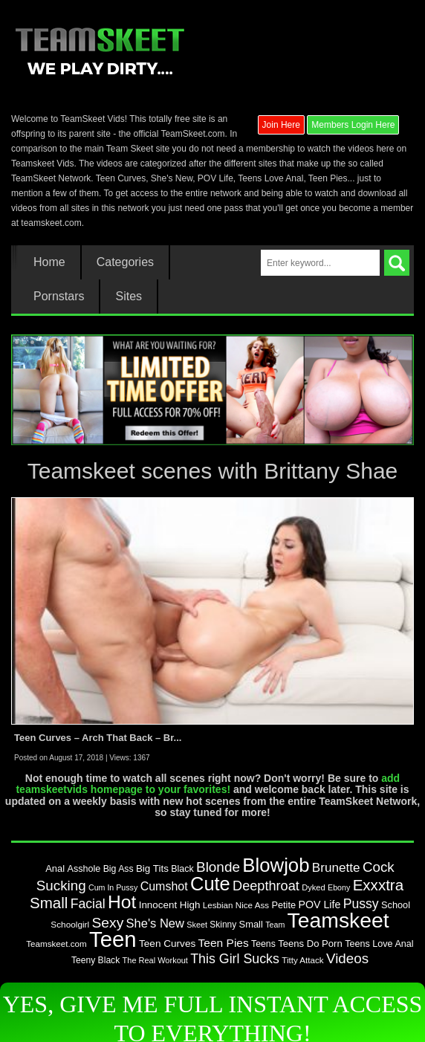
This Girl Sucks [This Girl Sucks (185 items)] (234, 958)
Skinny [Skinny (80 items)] (223, 924)
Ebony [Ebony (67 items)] (339, 887)
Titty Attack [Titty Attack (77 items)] (302, 960)
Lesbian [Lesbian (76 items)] (218, 905)
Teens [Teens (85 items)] (263, 944)
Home (49, 262)
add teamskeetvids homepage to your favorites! (208, 783)
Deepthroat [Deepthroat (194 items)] (266, 885)
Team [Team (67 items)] (275, 924)
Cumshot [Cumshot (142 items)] (164, 886)
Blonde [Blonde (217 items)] (218, 867)
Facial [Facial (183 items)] (88, 903)
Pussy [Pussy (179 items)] (361, 903)
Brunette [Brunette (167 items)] (336, 867)
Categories (125, 262)
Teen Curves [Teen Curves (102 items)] (167, 943)
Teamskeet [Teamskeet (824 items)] (338, 920)
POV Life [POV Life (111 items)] (319, 904)
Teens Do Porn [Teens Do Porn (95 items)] (310, 943)
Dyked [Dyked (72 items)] (313, 887)
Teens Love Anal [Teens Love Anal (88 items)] (379, 944)
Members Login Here (353, 125)
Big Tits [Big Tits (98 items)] (152, 868)
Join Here (281, 125)
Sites (128, 296)
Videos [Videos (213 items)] (347, 958)
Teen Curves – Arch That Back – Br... (97, 737)
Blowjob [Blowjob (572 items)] (275, 865)
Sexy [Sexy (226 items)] (107, 923)
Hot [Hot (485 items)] (122, 902)
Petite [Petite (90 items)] (283, 904)
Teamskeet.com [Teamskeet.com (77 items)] (56, 943)
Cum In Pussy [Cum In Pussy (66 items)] (112, 887)
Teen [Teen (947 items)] (113, 939)
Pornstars (58, 296)
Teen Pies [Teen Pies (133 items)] (223, 942)
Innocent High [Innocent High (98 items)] (170, 904)
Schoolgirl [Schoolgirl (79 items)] (70, 924)
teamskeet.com (51, 223)
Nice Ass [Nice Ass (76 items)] (252, 905)
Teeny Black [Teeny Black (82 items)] (95, 960)
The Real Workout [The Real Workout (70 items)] (155, 960)
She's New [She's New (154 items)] (155, 923)
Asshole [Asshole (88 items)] (83, 869)
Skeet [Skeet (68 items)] (196, 924)
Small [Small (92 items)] (251, 924)
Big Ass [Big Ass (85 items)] (118, 869)
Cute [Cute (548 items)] (210, 883)
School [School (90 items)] (395, 904)
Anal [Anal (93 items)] (55, 868)
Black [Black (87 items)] (182, 869)
